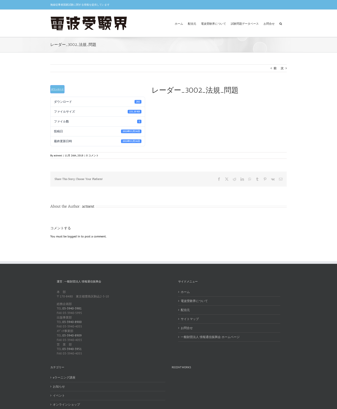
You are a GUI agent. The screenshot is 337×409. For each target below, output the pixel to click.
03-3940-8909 (72, 335)
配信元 (185, 310)
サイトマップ (190, 319)
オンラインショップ (66, 404)
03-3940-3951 (72, 349)
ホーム (185, 292)
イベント (59, 395)
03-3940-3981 (72, 308)
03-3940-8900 (72, 322)
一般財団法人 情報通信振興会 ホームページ (210, 337)
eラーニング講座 (64, 377)
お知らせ (59, 386)
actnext (58, 155)
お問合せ (187, 328)
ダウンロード (57, 89)
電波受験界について (194, 301)
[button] (280, 23)
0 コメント (92, 155)
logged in (73, 236)
